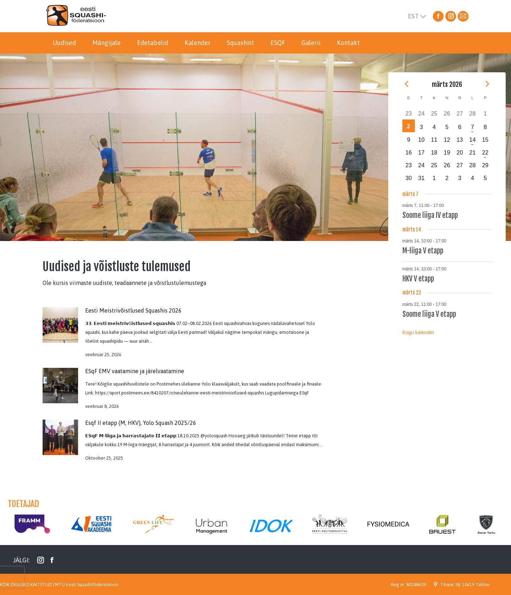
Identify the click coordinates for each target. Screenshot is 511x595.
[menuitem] (64, 43)
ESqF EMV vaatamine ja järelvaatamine (134, 371)
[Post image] (60, 385)
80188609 (416, 584)
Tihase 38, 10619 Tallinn (465, 584)
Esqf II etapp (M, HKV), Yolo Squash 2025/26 (140, 423)
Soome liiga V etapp (429, 314)
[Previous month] (406, 83)
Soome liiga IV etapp (430, 215)
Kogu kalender (418, 332)
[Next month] (487, 83)
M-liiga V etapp (422, 250)
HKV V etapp (418, 278)
